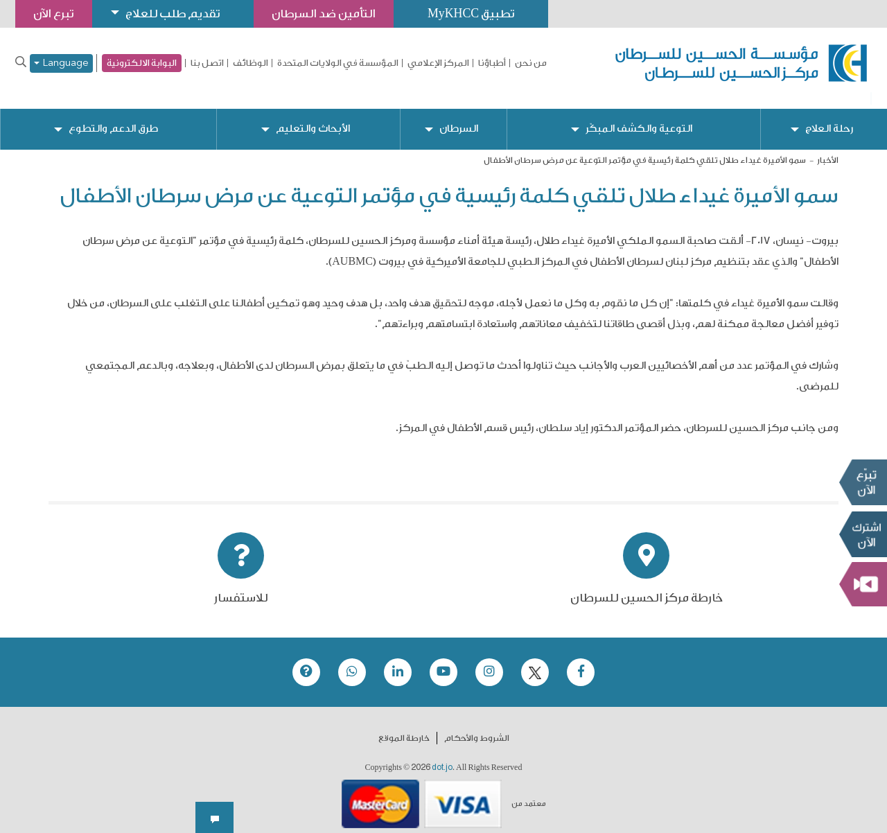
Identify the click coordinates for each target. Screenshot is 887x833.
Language (61, 63)
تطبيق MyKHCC (483, 13)
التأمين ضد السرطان (332, 13)
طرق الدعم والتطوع (114, 118)
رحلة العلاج (829, 118)
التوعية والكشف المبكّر (639, 118)
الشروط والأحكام (476, 728)
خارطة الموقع (404, 728)
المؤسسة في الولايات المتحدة (337, 63)
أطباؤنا (492, 63)
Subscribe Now (862, 534)
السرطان (458, 118)
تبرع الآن (862, 482)
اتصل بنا (207, 63)
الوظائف (250, 63)
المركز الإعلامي (438, 63)
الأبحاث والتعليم (313, 118)
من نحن (531, 63)
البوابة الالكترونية (142, 63)
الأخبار (827, 150)
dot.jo (442, 757)
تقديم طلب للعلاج (177, 13)
